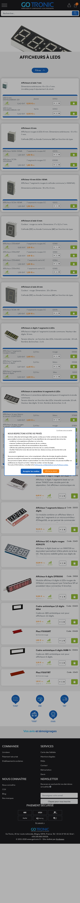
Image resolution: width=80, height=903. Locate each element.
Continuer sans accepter (64, 430)
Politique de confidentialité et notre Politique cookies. (51, 465)
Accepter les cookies (31, 471)
